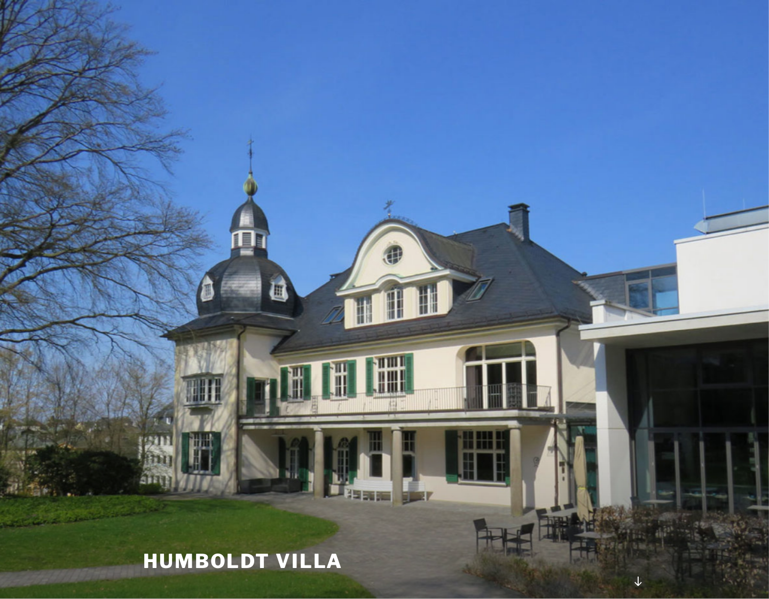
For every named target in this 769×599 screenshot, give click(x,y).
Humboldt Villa (243, 561)
